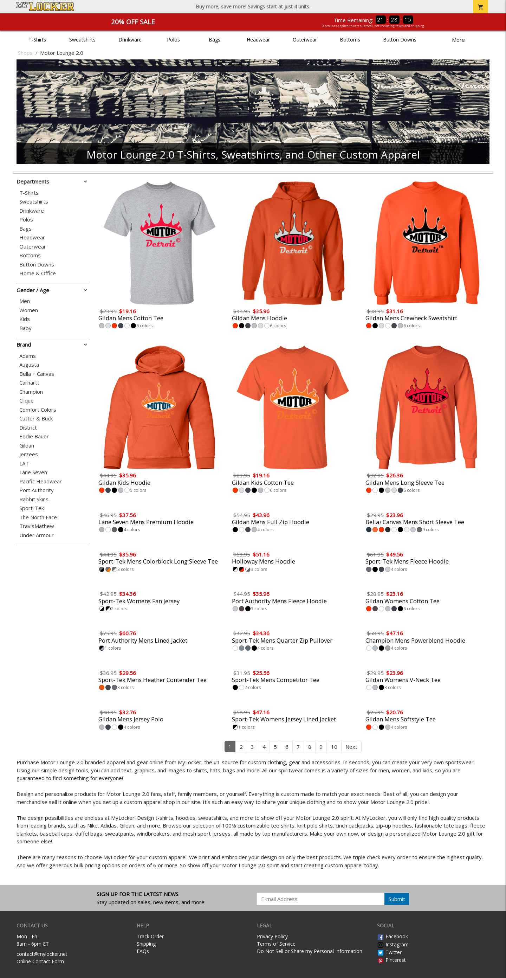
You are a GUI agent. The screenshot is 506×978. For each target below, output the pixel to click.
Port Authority (36, 490)
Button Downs (399, 39)
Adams (27, 356)
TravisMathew (36, 526)
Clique (26, 401)
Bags (214, 39)
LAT (24, 464)
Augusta (29, 365)
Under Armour (36, 535)
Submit (397, 898)
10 (334, 746)
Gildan (26, 446)
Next (351, 746)
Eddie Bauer (34, 436)
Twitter (389, 952)
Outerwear (305, 39)
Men (24, 301)
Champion (31, 392)
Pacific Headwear (40, 481)
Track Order (150, 936)
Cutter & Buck (36, 419)
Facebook (392, 936)
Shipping (146, 943)
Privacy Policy (272, 936)
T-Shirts (37, 39)
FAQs (143, 951)
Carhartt (29, 383)
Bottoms (350, 39)
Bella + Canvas (36, 374)
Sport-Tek (31, 508)
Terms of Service (276, 943)
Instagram (393, 944)
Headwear (258, 39)
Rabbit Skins (33, 499)
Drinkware (130, 39)
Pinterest (391, 960)
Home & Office (37, 273)
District (28, 428)
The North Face (38, 517)
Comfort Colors (37, 410)
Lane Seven (33, 472)
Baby (25, 328)
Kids (24, 319)
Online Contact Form (40, 961)
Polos (173, 39)
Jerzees (28, 454)
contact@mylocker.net (42, 954)
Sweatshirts (82, 39)
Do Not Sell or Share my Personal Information (309, 951)
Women (28, 310)
